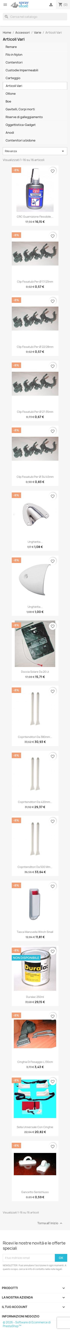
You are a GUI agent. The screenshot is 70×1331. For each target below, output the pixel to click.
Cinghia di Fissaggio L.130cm (35, 1062)
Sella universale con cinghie (35, 1127)
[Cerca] (35, 16)
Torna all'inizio (50, 1223)
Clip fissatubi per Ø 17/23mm (35, 281)
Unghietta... (35, 542)
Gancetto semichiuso (35, 1192)
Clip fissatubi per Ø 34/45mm (35, 477)
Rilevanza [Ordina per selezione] (35, 151)
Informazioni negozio (20, 1316)
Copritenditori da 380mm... (35, 737)
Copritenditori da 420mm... (35, 802)
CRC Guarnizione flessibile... (35, 216)
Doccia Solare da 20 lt (35, 671)
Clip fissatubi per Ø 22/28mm (35, 347)
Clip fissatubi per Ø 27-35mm (35, 412)
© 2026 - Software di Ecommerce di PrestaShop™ (27, 1324)
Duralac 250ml (35, 997)
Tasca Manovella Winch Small (35, 932)
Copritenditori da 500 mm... (35, 867)
